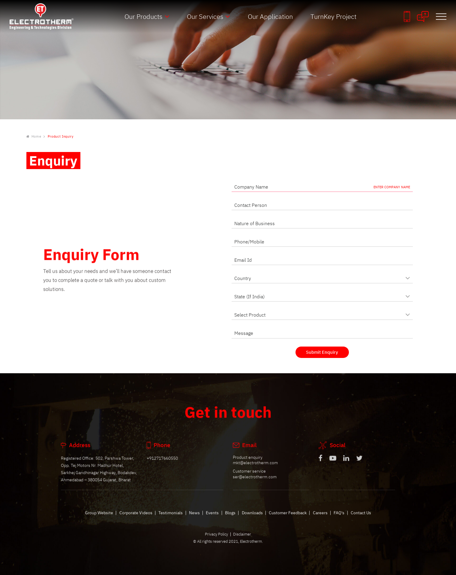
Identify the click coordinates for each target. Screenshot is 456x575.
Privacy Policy (216, 539)
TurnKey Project (333, 16)
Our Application (270, 16)
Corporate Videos (135, 517)
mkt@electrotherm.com (255, 468)
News (194, 517)
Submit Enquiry (322, 352)
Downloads (252, 517)
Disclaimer (242, 539)
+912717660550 (162, 463)
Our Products (143, 16)
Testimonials (170, 517)
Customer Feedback (288, 517)
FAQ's (339, 517)
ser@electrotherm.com (255, 481)
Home (33, 137)
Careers (320, 517)
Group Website (99, 517)
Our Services (205, 16)
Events (212, 517)
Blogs (230, 517)
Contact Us (361, 517)
